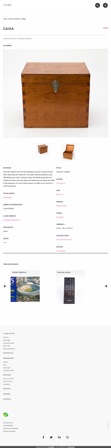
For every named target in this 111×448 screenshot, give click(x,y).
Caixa (5, 242)
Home (5, 19)
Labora (5, 362)
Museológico (7, 197)
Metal (65, 206)
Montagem (60, 217)
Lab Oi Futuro (7, 381)
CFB (70, 239)
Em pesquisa (60, 183)
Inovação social (8, 343)
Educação (6, 340)
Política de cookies (9, 431)
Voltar (105, 28)
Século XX (59, 194)
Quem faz (6, 346)
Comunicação (60, 251)
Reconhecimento (9, 349)
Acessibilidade (8, 425)
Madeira (59, 206)
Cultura (5, 337)
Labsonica (6, 368)
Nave (5, 365)
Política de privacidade (10, 428)
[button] (5, 286)
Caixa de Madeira (62, 239)
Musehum (6, 384)
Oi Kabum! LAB (8, 370)
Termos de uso (8, 423)
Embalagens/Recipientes (11, 220)
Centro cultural (8, 378)
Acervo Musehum (14, 19)
